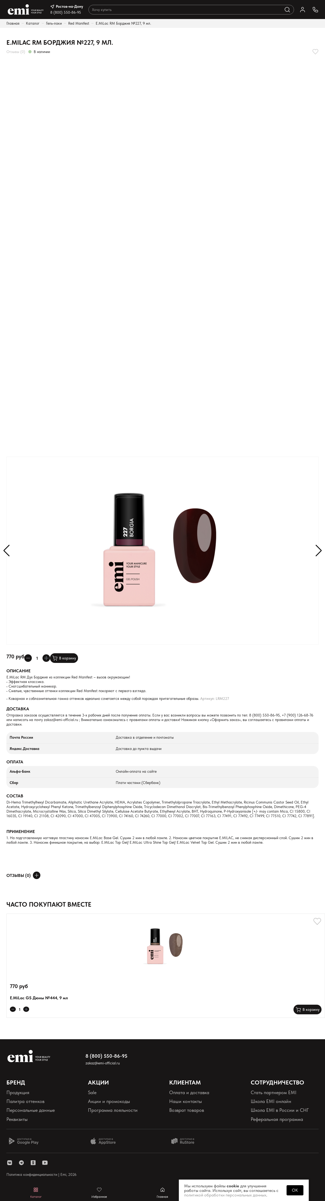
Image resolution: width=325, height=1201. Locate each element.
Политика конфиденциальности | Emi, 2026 (41, 1174)
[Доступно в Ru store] (186, 1141)
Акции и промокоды (109, 1101)
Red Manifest (78, 23)
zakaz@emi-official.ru (61, 720)
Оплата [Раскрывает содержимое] (14, 761)
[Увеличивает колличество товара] (46, 658)
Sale (92, 1092)
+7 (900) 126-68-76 (297, 715)
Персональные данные (30, 1110)
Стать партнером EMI (273, 1092)
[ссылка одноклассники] (33, 1162)
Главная (13, 23)
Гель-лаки (54, 23)
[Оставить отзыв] (36, 875)
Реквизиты (17, 1119)
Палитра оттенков (25, 1101)
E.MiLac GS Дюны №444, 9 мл (39, 997)
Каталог (33, 23)
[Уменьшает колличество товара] (28, 658)
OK (295, 1190)
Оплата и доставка (189, 1092)
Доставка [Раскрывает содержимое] (17, 708)
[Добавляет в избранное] (315, 51)
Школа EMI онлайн (271, 1101)
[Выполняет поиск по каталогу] (287, 9)
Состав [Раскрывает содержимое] (14, 795)
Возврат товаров (186, 1110)
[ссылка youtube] (45, 1162)
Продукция (17, 1092)
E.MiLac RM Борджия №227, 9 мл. (123, 23)
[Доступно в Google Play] (23, 1141)
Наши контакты (185, 1101)
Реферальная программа (277, 1119)
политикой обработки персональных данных (225, 1195)
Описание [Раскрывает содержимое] (18, 670)
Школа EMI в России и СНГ (280, 1110)
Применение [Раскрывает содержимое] (20, 831)
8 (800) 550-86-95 (65, 12)
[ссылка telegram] (21, 1162)
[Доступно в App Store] (105, 1141)
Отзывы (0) (15, 52)
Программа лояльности (113, 1110)
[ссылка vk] (9, 1162)
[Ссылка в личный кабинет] (302, 9)
